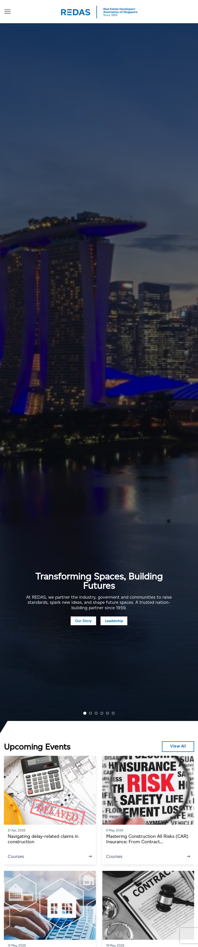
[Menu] (7, 12)
